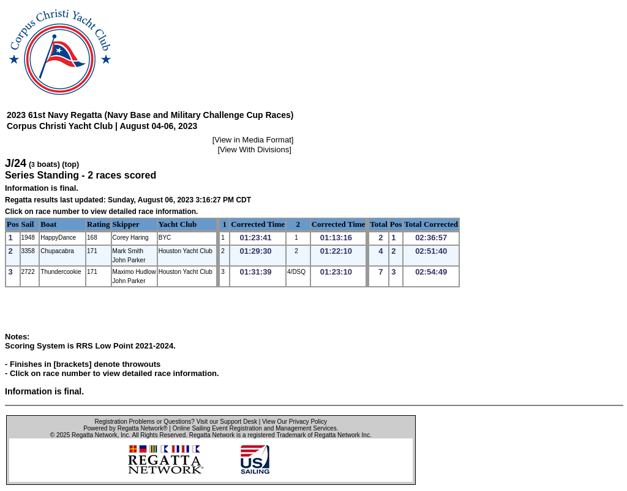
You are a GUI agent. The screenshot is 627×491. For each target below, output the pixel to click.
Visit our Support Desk (227, 421)
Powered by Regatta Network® (125, 428)
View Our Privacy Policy (294, 421)
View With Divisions (254, 149)
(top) (70, 164)
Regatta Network (94, 435)
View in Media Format (252, 139)
